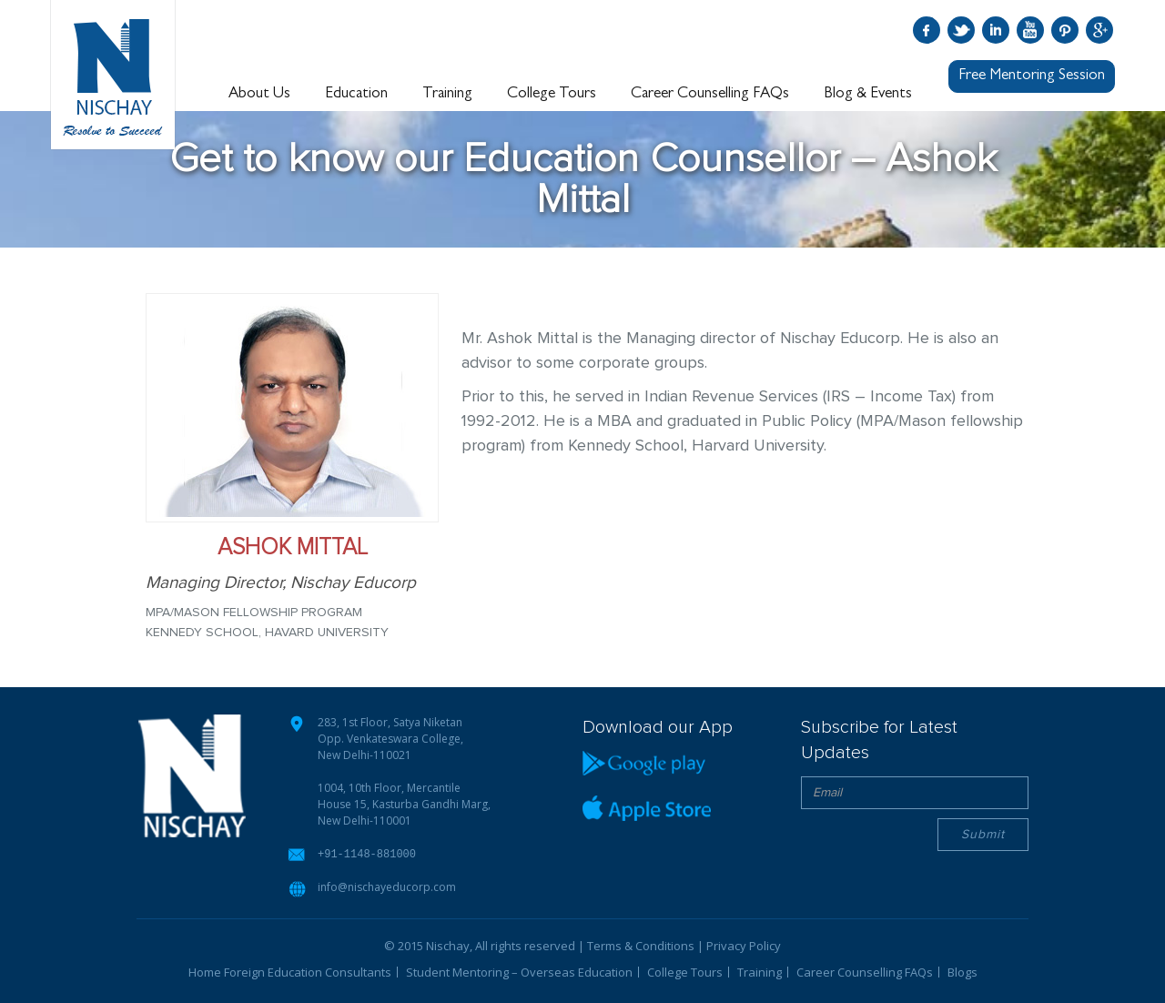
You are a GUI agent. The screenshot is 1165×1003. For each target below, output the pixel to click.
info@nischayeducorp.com (387, 886)
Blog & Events (868, 93)
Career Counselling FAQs (710, 93)
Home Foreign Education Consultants (289, 971)
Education (356, 93)
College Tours (551, 93)
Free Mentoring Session (1031, 76)
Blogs (962, 971)
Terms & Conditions (640, 945)
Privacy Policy (743, 945)
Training (447, 93)
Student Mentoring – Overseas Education (519, 971)
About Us (259, 93)
